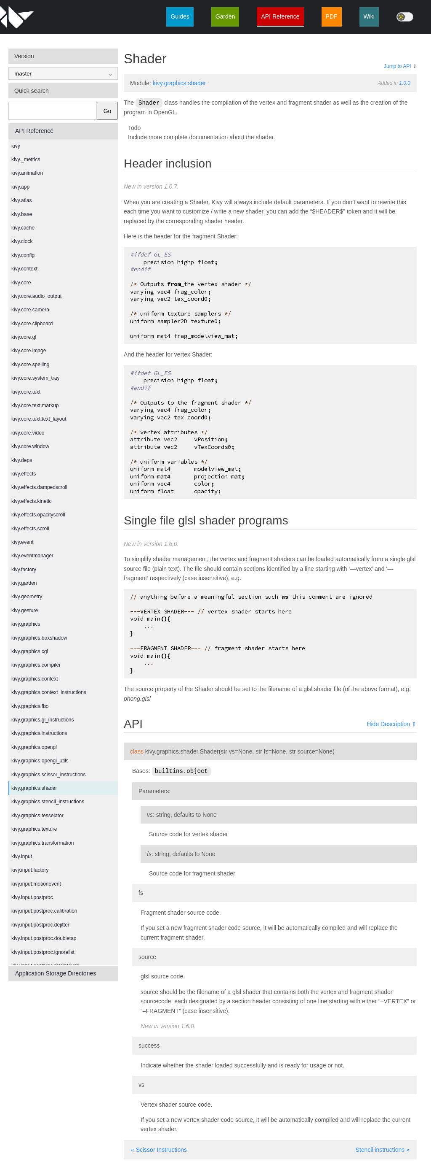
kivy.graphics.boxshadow (39, 638)
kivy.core (21, 283)
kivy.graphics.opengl (34, 747)
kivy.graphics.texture (34, 829)
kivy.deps (21, 460)
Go (108, 111)
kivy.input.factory (29, 870)
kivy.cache (23, 228)
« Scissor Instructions (159, 1148)
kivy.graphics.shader (34, 788)
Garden (225, 16)
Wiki (369, 16)
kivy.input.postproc (32, 897)
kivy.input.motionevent (36, 884)
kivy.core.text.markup (35, 405)
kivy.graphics (25, 624)
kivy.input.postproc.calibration (44, 911)
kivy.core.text (25, 392)
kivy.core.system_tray (35, 378)
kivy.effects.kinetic (31, 501)
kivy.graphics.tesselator (37, 816)
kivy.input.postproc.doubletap (44, 938)
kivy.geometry (26, 597)
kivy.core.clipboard (32, 324)
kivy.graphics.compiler (36, 665)
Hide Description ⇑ (392, 723)
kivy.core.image (28, 351)
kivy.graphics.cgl (29, 651)
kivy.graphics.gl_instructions (42, 720)
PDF (332, 16)
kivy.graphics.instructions (39, 733)
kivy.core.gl (23, 337)
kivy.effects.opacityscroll (38, 515)
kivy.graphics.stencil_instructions (47, 802)
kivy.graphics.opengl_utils (40, 761)
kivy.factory (23, 570)
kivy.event (22, 542)
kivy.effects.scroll (30, 529)
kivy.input (21, 856)
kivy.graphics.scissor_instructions (48, 775)
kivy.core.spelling (30, 364)
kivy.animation (27, 173)
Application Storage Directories (55, 973)
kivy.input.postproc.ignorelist (42, 952)
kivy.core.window (30, 446)
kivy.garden (24, 583)
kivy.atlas (21, 200)
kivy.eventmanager (32, 556)
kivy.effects (23, 474)
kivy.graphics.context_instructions (48, 692)
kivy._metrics (25, 159)
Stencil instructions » (383, 1148)
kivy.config (23, 255)
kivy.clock (21, 241)
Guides (179, 16)
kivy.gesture (24, 610)
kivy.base (21, 214)
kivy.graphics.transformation (42, 843)
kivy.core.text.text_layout (39, 419)
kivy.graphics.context (34, 679)
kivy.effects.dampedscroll (39, 487)
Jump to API (397, 66)
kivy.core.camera (30, 310)
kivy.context (24, 269)
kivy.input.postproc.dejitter (40, 925)
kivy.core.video (27, 433)
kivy (15, 146)
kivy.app (20, 187)
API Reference (280, 16)
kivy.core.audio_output (36, 296)
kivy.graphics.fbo (29, 706)
